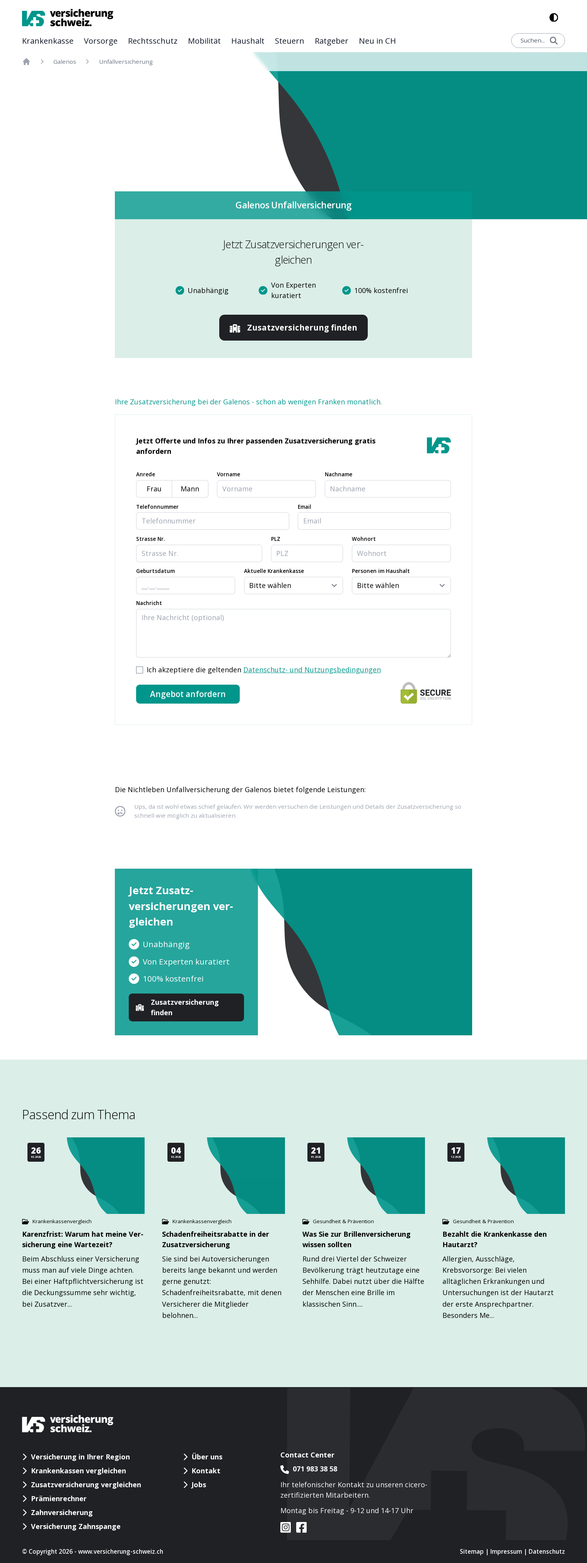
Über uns (206, 1456)
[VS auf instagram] (285, 1527)
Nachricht (149, 603)
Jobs (198, 1484)
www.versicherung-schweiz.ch (120, 1551)
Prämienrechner (59, 1498)
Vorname (228, 474)
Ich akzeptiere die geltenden (264, 669)
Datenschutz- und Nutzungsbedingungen (312, 669)
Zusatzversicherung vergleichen (86, 1484)
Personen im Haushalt (381, 571)
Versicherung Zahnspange (76, 1526)
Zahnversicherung (62, 1512)
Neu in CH (377, 40)
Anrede (145, 474)
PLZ (275, 538)
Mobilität (204, 40)
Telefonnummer (157, 506)
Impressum (506, 1551)
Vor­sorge (101, 40)
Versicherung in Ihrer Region (80, 1456)
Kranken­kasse (47, 40)
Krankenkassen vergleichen (78, 1470)
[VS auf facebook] (299, 1527)
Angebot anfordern (188, 694)
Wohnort (364, 538)
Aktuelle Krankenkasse (274, 571)
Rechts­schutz (152, 40)
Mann (190, 488)
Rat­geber (331, 40)
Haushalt (247, 40)
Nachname (338, 474)
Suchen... (539, 40)
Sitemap (472, 1551)
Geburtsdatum (155, 571)
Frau (154, 488)
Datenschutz (547, 1551)
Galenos (64, 61)
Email (304, 506)
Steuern (289, 40)
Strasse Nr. (150, 538)
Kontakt (205, 1470)
